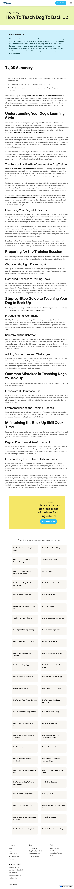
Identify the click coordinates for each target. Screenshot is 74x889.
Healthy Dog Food (34, 853)
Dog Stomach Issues (15, 875)
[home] (10, 3)
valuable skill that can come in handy (43, 96)
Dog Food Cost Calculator (54, 849)
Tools (51, 845)
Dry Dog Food (33, 848)
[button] (71, 3)
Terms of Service (14, 856)
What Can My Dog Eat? (16, 870)
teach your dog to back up (35, 310)
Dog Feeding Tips (14, 867)
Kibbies (15, 884)
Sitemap (11, 859)
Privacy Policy (13, 853)
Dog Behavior (13, 878)
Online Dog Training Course (56, 854)
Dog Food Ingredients (35, 851)
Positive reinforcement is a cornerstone (20, 169)
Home (10, 848)
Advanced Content (15, 864)
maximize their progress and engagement (29, 132)
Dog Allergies (13, 873)
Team (10, 851)
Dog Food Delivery (34, 856)
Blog (30, 845)
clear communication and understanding (20, 197)
